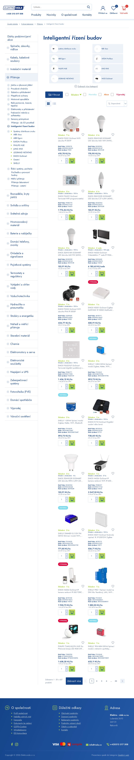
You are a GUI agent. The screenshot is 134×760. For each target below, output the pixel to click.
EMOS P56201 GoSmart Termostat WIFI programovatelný (70, 197)
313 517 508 (14, 13)
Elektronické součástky (17, 362)
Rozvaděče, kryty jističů (19, 195)
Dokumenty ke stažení (23, 723)
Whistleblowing (20, 729)
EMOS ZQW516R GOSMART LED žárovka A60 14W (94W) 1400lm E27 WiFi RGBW (99, 139)
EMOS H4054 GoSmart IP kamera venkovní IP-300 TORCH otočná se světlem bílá (70, 591)
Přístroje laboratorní (20, 182)
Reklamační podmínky (70, 719)
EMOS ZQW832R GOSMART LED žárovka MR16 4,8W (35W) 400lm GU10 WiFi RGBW (70, 479)
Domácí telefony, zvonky (20, 243)
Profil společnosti (21, 713)
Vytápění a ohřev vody (20, 286)
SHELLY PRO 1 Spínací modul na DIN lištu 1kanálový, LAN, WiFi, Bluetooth (101, 591)
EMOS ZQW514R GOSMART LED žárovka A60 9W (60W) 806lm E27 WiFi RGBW (69, 253)
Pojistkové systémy (20, 265)
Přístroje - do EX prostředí (22, 122)
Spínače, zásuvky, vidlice (20, 47)
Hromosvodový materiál (18, 223)
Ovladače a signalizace (16, 254)
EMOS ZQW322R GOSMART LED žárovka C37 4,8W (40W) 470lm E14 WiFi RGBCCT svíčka (101, 197)
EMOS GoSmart (20, 156)
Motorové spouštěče (20, 99)
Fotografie (18, 719)
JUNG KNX (18, 148)
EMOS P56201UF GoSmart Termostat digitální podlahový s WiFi (70, 366)
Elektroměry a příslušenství (22, 109)
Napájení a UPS (19, 372)
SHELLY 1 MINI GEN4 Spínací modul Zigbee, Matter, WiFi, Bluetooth (100, 365)
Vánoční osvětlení (20, 416)
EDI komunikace (20, 733)
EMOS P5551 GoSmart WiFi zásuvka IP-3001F (69, 139)
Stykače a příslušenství (21, 92)
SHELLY (16, 163)
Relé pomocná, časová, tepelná (21, 104)
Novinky (51, 15)
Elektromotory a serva (22, 352)
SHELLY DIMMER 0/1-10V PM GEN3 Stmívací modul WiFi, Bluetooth (69, 534)
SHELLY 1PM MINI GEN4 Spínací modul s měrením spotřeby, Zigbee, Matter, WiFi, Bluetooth (101, 647)
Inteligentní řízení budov (23, 126)
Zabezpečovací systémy (18, 381)
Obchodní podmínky (69, 713)
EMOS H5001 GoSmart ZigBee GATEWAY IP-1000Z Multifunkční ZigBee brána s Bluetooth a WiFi (101, 308)
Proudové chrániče (19, 88)
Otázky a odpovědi (69, 726)
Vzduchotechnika (20, 296)
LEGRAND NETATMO (22, 152)
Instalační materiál (20, 69)
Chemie (14, 344)
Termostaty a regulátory (17, 274)
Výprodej (15, 408)
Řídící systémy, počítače (21, 168)
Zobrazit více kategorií (88, 86)
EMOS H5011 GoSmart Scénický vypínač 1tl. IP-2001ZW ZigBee (101, 536)
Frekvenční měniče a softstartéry (20, 114)
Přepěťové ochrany (19, 95)
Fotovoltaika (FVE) (20, 392)
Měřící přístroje (17, 178)
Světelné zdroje (19, 214)
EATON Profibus (20, 141)
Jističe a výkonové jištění (21, 85)
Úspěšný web (123, 755)
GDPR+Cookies (20, 726)
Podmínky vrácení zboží (71, 723)
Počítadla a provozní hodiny (20, 174)
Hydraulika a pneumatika (17, 306)
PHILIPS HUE (19, 145)
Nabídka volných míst (22, 716)
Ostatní (16, 159)
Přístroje (15, 77)
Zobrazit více (74, 681)
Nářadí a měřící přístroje (19, 325)
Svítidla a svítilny (19, 205)
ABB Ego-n (17, 138)
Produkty (36, 15)
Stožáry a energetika (21, 316)
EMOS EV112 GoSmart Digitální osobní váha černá (100, 423)
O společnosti (69, 15)
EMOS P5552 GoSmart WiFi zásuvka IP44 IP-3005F (69, 310)
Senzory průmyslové (20, 119)
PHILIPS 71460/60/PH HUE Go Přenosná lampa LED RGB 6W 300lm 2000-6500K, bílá (70, 647)
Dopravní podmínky (69, 716)
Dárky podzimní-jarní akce (19, 38)
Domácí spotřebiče (21, 400)
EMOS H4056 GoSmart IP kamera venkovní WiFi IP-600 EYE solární (99, 479)
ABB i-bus (17, 134)
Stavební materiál (20, 336)
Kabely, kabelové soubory (19, 59)
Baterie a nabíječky (21, 233)
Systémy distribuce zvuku (24, 131)
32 (116, 681)
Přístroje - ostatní (18, 185)
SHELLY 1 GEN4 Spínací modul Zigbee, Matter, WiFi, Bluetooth (70, 421)
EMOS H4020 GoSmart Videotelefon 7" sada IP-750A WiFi (99, 253)
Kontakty (87, 15)
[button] (66, 159)
